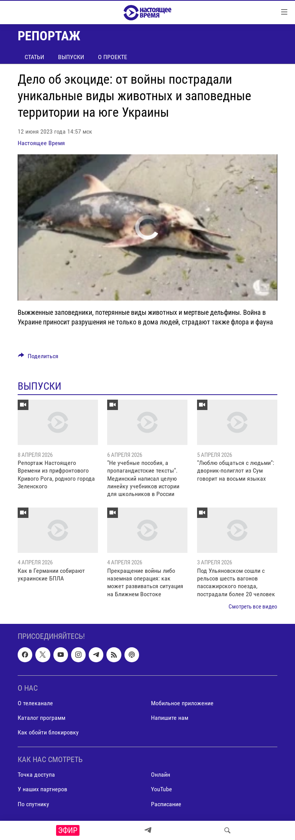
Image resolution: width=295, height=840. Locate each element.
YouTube (161, 789)
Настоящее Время (41, 143)
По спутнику (33, 803)
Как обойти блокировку (48, 732)
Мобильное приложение (182, 703)
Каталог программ (41, 717)
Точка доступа (36, 774)
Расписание (166, 803)
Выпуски (71, 57)
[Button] (38, 358)
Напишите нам (169, 717)
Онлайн (160, 774)
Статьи (34, 57)
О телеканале (35, 703)
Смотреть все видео (253, 606)
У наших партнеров (42, 789)
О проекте (112, 57)
